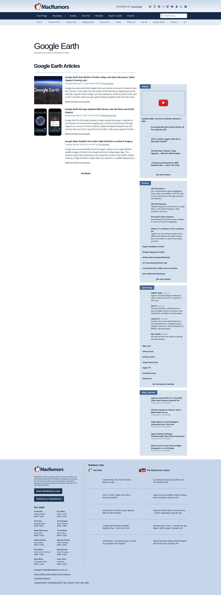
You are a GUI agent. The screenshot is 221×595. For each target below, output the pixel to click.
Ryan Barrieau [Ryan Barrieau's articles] (62, 548)
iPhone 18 (131, 22)
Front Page (42, 16)
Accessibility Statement (42, 578)
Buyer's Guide (115, 16)
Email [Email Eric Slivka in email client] (59, 515)
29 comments (84, 134)
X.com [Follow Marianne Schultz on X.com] (64, 543)
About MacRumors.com (48, 490)
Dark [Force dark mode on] (86, 583)
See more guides (163, 279)
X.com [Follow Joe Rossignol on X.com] (64, 524)
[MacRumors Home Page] (51, 6)
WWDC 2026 (156, 293)
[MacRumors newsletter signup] (185, 6)
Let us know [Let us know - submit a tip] (137, 6)
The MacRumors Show (158, 469)
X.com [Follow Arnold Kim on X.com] (41, 515)
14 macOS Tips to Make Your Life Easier (160, 268)
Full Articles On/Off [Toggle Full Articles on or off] (54, 583)
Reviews (99, 16)
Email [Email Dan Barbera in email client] (36, 553)
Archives (86, 173)
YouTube (97, 469)
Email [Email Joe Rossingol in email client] (59, 524)
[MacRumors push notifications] (176, 6)
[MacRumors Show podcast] (150, 6)
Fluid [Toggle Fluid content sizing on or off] (65, 583)
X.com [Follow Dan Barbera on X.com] (41, 553)
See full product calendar (163, 384)
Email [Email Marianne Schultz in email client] (59, 543)
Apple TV (147, 368)
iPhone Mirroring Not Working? (156, 257)
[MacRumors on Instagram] (154, 6)
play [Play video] (163, 103)
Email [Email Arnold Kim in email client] (36, 515)
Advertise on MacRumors (49, 498)
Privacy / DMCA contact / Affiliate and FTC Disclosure (52, 574)
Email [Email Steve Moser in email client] (36, 562)
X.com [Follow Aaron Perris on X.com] (64, 562)
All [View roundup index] (185, 22)
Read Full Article (72, 102)
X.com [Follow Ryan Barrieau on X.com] (64, 553)
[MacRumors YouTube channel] (172, 6)
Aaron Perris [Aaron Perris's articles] (61, 558)
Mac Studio (156, 334)
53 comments (84, 166)
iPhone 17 (175, 22)
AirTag (118, 22)
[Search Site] (173, 16)
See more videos (163, 175)
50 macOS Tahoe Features (162, 217)
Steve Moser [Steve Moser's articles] (38, 558)
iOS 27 (39, 22)
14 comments (84, 102)
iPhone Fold (71, 22)
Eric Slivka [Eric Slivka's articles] (61, 510)
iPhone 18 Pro (54, 22)
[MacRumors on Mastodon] (167, 6)
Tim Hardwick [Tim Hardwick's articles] (62, 529)
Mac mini (147, 346)
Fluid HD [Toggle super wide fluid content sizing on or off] (71, 583)
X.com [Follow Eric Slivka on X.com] (64, 515)
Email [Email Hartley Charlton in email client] (36, 543)
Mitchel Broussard (109, 115)
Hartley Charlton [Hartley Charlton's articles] (40, 539)
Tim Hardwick (107, 83)
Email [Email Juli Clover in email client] (36, 524)
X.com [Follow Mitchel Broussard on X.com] (41, 534)
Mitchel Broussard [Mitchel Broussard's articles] (41, 529)
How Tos (86, 16)
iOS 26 (144, 22)
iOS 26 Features (158, 189)
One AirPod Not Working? (154, 274)
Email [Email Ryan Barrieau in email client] (59, 553)
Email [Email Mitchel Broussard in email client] (36, 534)
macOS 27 (155, 319)
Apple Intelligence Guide (153, 246)
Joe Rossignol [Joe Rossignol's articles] (62, 520)
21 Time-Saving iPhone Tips (155, 263)
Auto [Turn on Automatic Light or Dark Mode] (77, 583)
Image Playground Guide (153, 252)
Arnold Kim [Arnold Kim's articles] (38, 510)
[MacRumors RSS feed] (181, 6)
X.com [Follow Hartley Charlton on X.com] (41, 543)
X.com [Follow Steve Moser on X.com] (41, 562)
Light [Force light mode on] (82, 583)
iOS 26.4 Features (158, 204)
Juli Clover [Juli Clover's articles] (38, 520)
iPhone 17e (104, 22)
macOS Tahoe (159, 22)
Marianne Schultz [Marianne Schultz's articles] (63, 539)
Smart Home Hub (150, 362)
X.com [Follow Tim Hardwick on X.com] (64, 534)
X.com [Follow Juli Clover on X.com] (41, 524)
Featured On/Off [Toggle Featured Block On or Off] (40, 583)
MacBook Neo (88, 22)
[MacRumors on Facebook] (159, 6)
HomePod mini (149, 373)
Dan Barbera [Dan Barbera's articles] (38, 548)
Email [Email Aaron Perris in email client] (59, 562)
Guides (73, 16)
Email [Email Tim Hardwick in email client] (59, 534)
